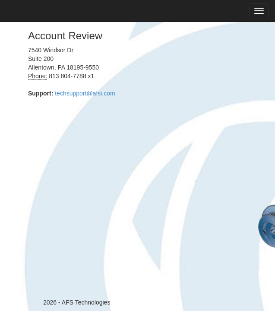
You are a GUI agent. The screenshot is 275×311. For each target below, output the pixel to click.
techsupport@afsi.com (85, 93)
